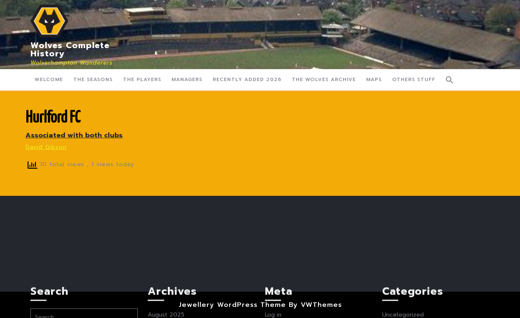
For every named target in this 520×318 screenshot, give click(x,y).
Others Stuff (413, 79)
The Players (142, 79)
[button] (449, 80)
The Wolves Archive (324, 79)
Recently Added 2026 (247, 79)
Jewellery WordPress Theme (232, 305)
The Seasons (93, 79)
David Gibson (46, 147)
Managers (187, 79)
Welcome (49, 79)
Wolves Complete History (69, 49)
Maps (374, 79)
